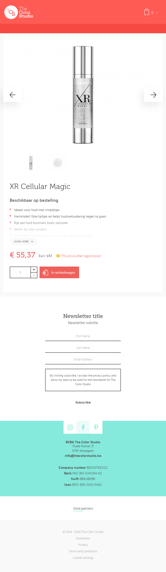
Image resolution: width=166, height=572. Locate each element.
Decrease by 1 (34, 275)
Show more (21, 241)
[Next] (153, 95)
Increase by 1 (34, 269)
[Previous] (12, 95)
